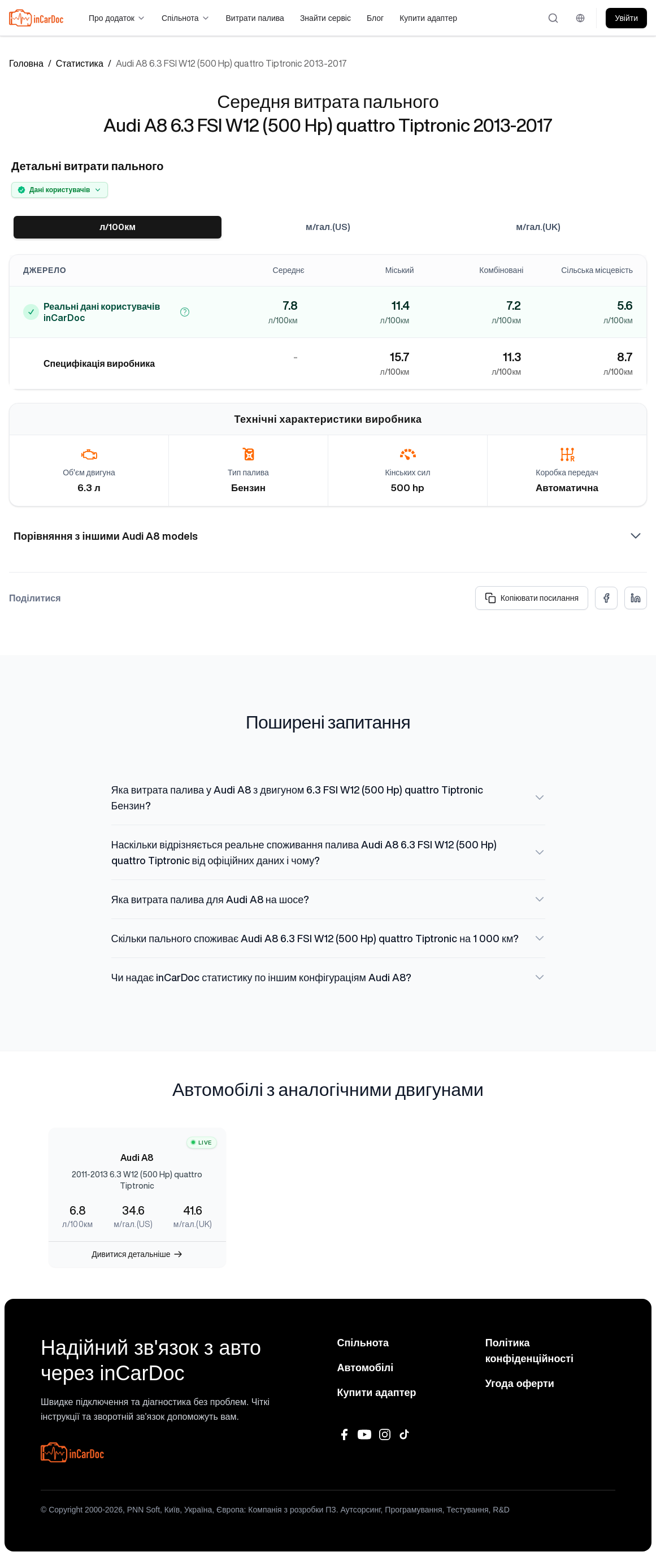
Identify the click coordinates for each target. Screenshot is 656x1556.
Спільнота (186, 18)
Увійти (626, 18)
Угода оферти (519, 1383)
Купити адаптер (428, 18)
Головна (26, 63)
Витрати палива (255, 18)
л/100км (117, 227)
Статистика (79, 63)
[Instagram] (385, 1434)
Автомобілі (365, 1367)
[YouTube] (364, 1434)
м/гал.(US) (328, 227)
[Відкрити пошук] (553, 18)
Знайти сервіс (325, 18)
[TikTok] (405, 1434)
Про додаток (117, 18)
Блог (375, 18)
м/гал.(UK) (538, 227)
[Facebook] (344, 1434)
